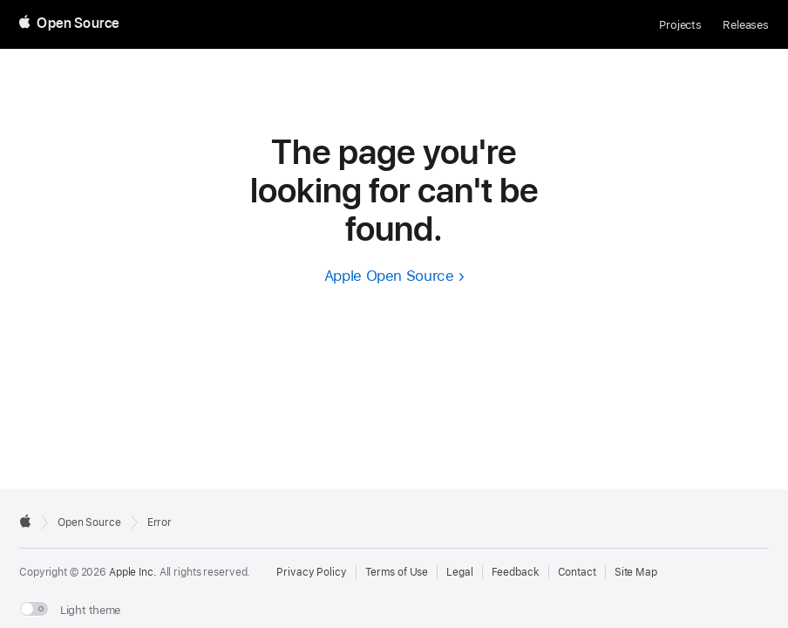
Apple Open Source (389, 275)
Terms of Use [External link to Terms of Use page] (397, 572)
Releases (746, 24)
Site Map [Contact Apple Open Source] (636, 572)
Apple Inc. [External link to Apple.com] (133, 572)
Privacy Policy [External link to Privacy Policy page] (311, 572)
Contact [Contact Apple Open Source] (577, 572)
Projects (680, 24)
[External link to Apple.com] (25, 521)
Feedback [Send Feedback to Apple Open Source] (516, 572)
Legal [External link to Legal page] (459, 572)
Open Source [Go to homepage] (89, 522)
